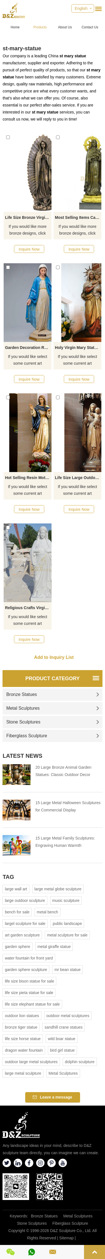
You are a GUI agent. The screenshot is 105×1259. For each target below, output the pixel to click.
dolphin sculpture (80, 1062)
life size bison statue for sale (29, 981)
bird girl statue (62, 1050)
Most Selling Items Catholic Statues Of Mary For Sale (78, 217)
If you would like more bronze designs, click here (27, 230)
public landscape (67, 923)
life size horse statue (23, 1038)
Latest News (22, 756)
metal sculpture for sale (67, 935)
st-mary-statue (22, 48)
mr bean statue (67, 969)
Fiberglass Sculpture (52, 735)
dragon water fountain (24, 1050)
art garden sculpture (22, 935)
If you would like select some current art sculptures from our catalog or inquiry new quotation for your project (27, 360)
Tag (8, 877)
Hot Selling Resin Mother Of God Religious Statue (28, 477)
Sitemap (66, 1238)
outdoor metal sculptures (67, 1015)
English (81, 8)
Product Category (52, 678)
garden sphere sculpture (26, 969)
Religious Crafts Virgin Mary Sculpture (28, 607)
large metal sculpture (23, 1073)
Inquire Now (29, 249)
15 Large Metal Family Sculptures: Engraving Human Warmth (65, 842)
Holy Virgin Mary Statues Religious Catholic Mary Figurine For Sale (78, 347)
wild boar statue (61, 1038)
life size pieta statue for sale (29, 992)
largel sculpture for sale (25, 923)
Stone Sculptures (52, 722)
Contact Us (89, 27)
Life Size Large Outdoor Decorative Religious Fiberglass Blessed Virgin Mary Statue (78, 477)
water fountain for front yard (29, 958)
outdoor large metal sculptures (31, 1062)
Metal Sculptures (52, 708)
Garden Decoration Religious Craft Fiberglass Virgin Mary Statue (28, 347)
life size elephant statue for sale (32, 1004)
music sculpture (66, 900)
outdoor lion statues (22, 1015)
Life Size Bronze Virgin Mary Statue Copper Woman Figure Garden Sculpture (28, 217)
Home (15, 27)
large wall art (16, 889)
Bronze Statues (52, 694)
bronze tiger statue (21, 1027)
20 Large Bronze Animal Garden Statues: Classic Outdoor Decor (63, 771)
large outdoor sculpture (25, 900)
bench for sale (17, 912)
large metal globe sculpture (57, 889)
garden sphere (17, 946)
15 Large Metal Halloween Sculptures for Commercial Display (68, 806)
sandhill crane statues (63, 1027)
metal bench (47, 912)
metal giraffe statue (54, 946)
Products (39, 27)
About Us (65, 27)
